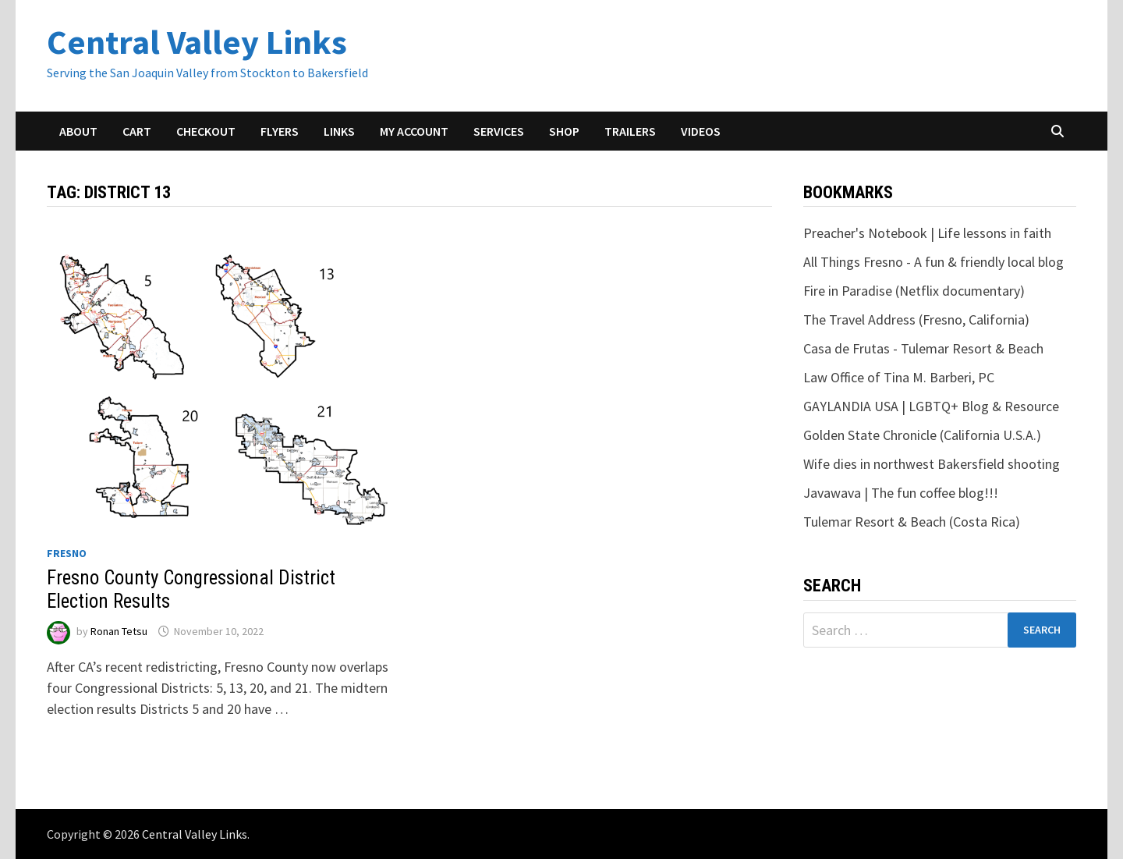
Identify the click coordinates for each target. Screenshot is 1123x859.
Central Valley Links (197, 41)
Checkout (206, 131)
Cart (136, 131)
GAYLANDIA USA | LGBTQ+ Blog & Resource (931, 406)
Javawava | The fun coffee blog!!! (900, 493)
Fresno (67, 553)
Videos (701, 131)
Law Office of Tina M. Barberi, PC (898, 377)
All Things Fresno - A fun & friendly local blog (933, 262)
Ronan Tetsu (118, 631)
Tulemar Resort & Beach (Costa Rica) (911, 522)
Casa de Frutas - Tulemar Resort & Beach (923, 348)
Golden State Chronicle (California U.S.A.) (922, 435)
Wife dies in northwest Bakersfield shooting (931, 464)
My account (414, 131)
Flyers (279, 131)
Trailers (630, 131)
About (78, 131)
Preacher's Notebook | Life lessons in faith (927, 233)
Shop (564, 131)
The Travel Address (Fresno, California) (916, 319)
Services (498, 131)
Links (339, 131)
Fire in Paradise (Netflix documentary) (914, 291)
